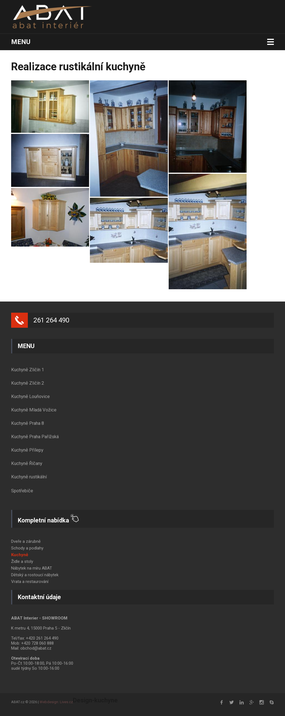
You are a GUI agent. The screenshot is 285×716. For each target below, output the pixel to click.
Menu (20, 42)
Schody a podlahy (27, 548)
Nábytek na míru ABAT (31, 568)
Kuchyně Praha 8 (27, 423)
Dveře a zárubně (26, 541)
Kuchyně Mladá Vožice (33, 410)
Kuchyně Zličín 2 (27, 383)
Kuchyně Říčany (26, 463)
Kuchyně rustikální (29, 476)
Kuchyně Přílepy (27, 450)
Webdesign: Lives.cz (56, 702)
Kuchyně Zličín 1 (27, 369)
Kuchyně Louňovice (30, 396)
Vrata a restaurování (29, 581)
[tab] (142, 370)
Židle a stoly (22, 561)
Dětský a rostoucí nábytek (34, 574)
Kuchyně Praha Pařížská (35, 436)
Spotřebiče (22, 490)
